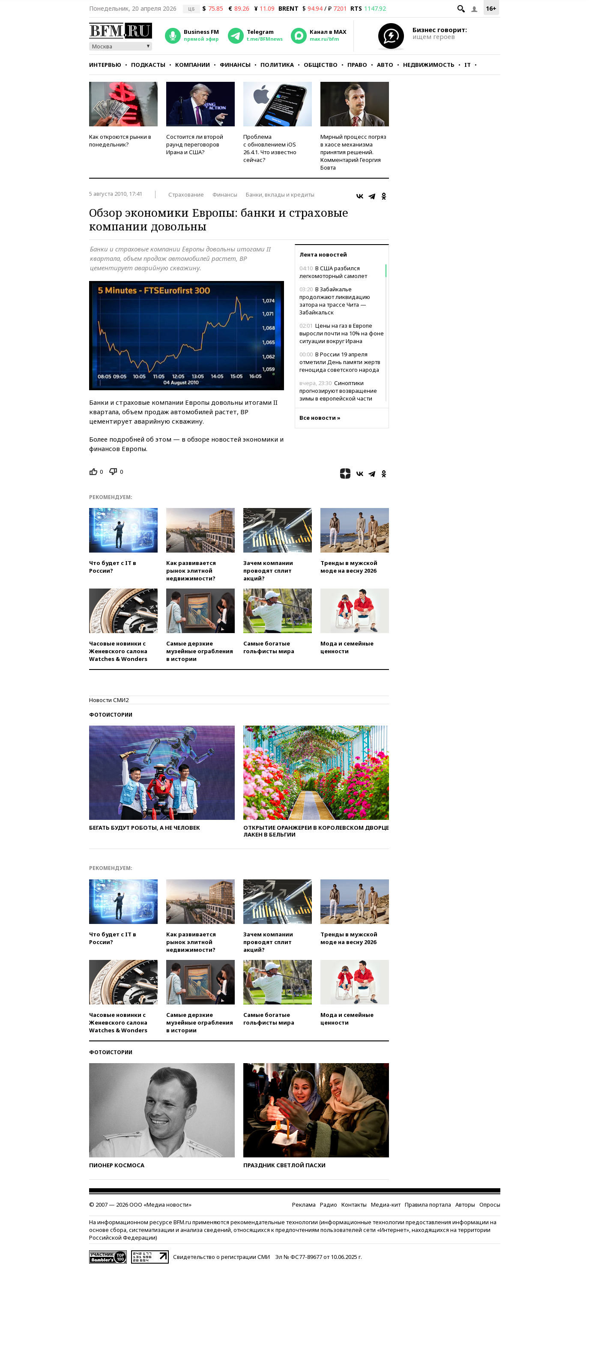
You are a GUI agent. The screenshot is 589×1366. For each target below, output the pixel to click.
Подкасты (148, 65)
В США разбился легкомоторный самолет (333, 272)
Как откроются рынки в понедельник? (120, 140)
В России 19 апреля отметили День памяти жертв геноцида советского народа (339, 362)
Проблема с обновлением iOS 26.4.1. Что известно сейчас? (269, 148)
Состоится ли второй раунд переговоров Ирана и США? (194, 144)
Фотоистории (110, 714)
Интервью (105, 65)
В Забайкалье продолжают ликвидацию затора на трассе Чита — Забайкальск (334, 300)
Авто (385, 65)
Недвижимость (428, 65)
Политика (277, 65)
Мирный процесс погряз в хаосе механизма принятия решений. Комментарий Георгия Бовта (353, 152)
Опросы (489, 1204)
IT (467, 65)
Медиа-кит (386, 1204)
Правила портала (428, 1204)
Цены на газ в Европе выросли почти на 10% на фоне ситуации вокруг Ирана (341, 333)
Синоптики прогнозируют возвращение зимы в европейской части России (338, 394)
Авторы (465, 1204)
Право (357, 65)
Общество (321, 65)
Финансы (235, 65)
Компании (192, 65)
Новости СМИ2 (109, 700)
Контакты (354, 1204)
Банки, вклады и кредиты (280, 194)
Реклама (304, 1204)
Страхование (186, 194)
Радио (328, 1204)
